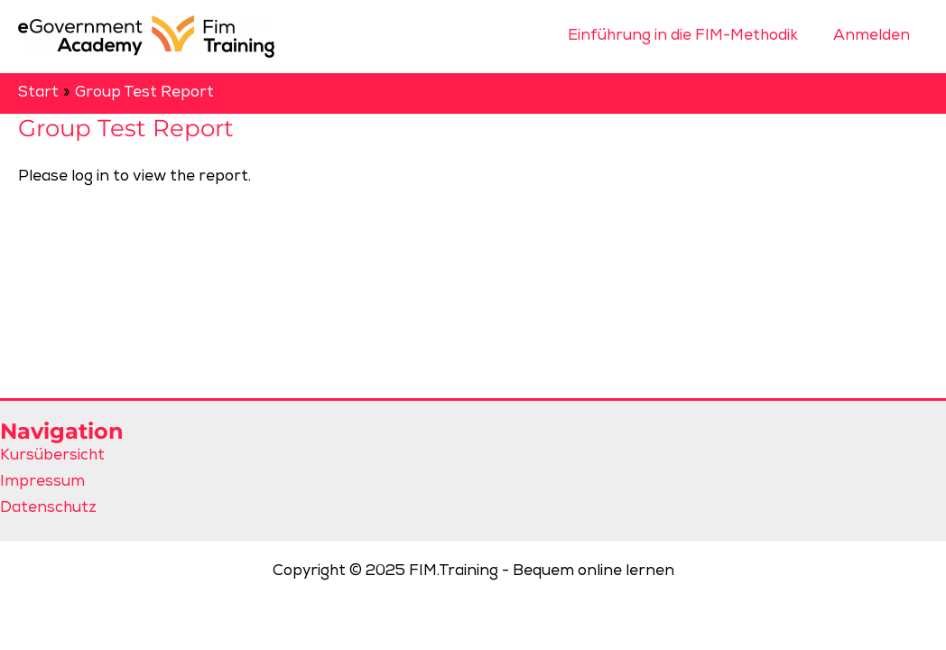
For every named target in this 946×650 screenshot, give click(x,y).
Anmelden (874, 36)
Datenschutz (48, 508)
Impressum (42, 482)
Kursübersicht (52, 456)
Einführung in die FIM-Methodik (690, 36)
